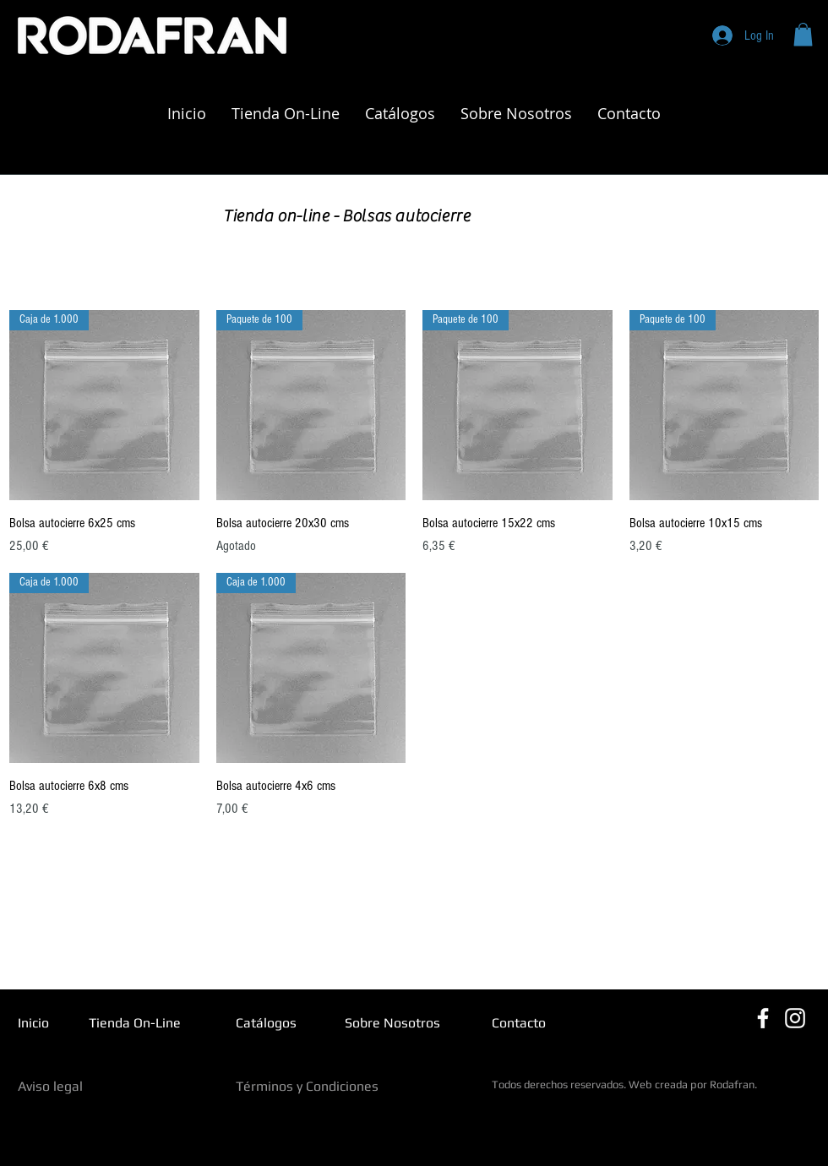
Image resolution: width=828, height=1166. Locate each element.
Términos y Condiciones (307, 1086)
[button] (803, 34)
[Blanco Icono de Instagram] (795, 1018)
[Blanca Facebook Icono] (762, 1018)
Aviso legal (50, 1086)
